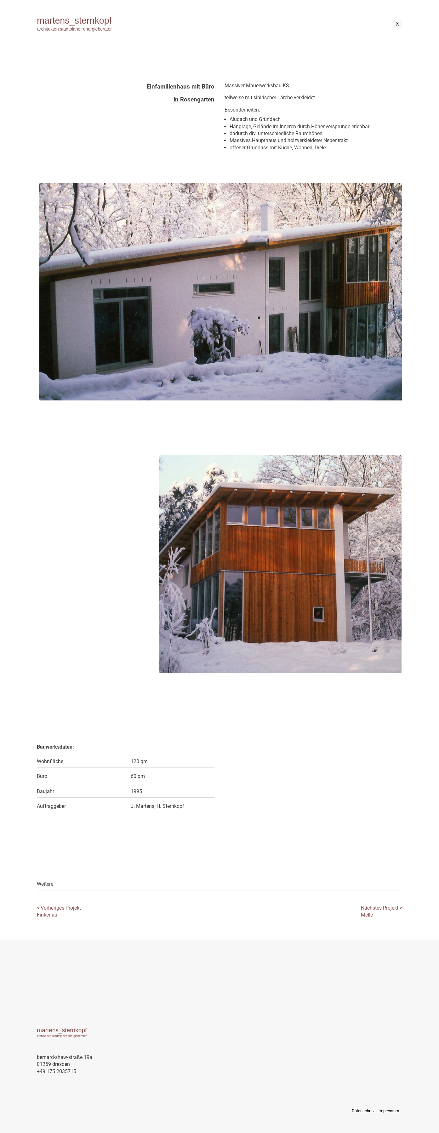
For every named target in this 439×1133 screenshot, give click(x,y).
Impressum (389, 1110)
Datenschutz (363, 1110)
